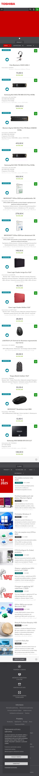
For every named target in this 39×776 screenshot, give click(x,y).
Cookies (27, 713)
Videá (32, 470)
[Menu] (2, 9)
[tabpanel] (19, 24)
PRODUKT (18, 500)
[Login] (33, 9)
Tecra (30, 721)
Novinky (31, 46)
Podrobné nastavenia (11, 767)
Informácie (20, 473)
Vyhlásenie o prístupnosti (16, 713)
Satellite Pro (18, 721)
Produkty (8, 470)
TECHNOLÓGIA (19, 609)
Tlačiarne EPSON (19, 724)
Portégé (25, 721)
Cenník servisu (30, 746)
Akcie (7, 46)
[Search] (30, 9)
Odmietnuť (16, 763)
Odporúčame (18, 46)
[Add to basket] (35, 50)
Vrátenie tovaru (27, 710)
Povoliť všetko (16, 757)
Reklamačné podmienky (26, 707)
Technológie (20, 470)
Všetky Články (19, 659)
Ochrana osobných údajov (14, 710)
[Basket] (37, 9)
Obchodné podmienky (12, 707)
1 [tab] (19, 38)
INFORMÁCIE (19, 482)
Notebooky (10, 721)
